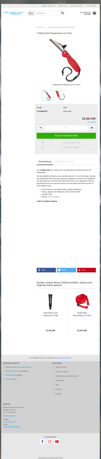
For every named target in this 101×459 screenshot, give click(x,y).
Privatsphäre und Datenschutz (66, 376)
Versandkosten (49, 6)
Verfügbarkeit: (42, 111)
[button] (46, 270)
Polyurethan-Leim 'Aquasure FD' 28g (50, 314)
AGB (57, 385)
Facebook (42, 441)
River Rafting (10, 375)
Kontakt (58, 394)
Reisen (13, 371)
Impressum (59, 380)
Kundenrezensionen (64, 161)
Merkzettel (91, 6)
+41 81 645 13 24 (9, 422)
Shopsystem (42, 458)
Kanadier (28, 367)
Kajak (19, 367)
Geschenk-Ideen (61, 372)
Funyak (8, 379)
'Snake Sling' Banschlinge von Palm (82, 314)
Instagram (49, 441)
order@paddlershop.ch (11, 427)
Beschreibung (45, 161)
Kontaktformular (9, 416)
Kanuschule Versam (63, 358)
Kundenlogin (76, 6)
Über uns (58, 389)
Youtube (57, 441)
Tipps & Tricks (60, 367)
